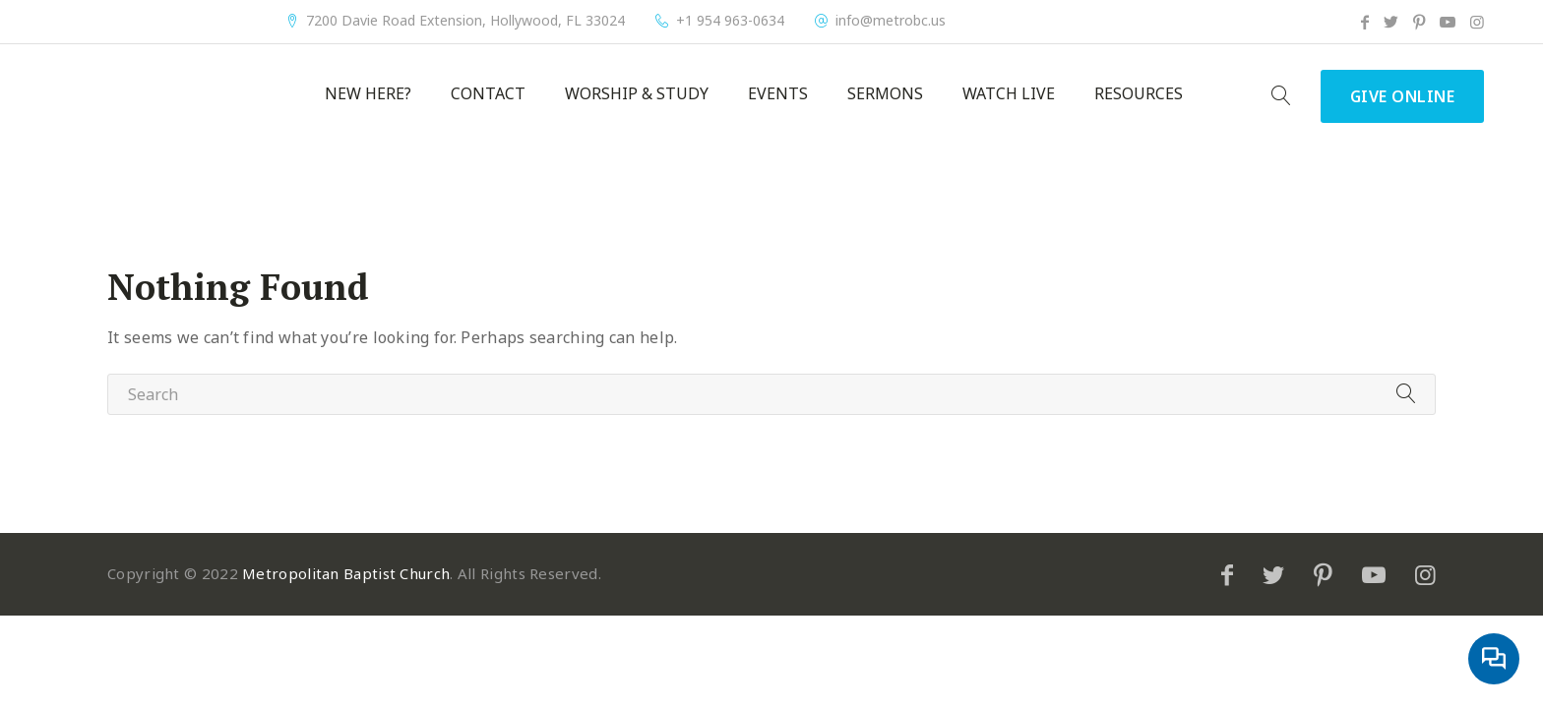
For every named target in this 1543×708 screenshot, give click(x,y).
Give (1402, 96)
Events (778, 94)
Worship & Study (637, 94)
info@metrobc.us (890, 21)
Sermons (885, 94)
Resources (1138, 94)
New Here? (368, 94)
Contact (488, 94)
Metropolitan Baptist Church (346, 573)
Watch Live (1008, 94)
